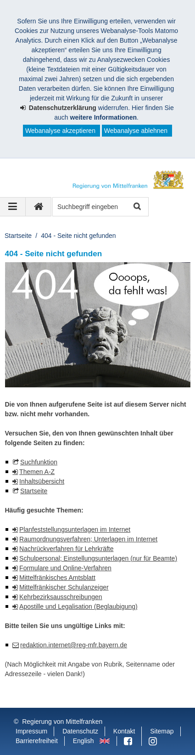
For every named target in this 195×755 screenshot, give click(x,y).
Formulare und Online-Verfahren (65, 568)
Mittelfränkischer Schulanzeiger (64, 587)
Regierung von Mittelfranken (62, 721)
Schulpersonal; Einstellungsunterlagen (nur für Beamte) (98, 558)
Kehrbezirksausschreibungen (60, 597)
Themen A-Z (37, 471)
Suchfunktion (38, 462)
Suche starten (136, 207)
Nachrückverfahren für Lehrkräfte (66, 548)
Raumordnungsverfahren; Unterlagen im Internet (88, 539)
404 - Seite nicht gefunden (78, 235)
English (83, 740)
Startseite (18, 235)
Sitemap (161, 731)
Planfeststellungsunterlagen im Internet (74, 529)
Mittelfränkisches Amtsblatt (57, 577)
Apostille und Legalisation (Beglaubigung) (78, 606)
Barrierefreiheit (37, 740)
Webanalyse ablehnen (135, 130)
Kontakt (124, 731)
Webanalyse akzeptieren (60, 130)
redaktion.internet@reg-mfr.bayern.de (73, 645)
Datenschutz (80, 731)
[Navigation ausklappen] (13, 206)
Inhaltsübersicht (41, 481)
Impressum (31, 731)
